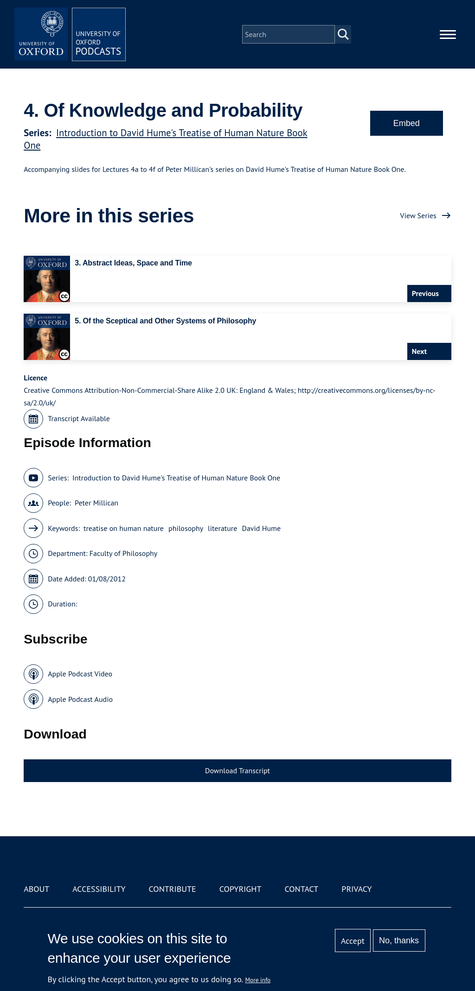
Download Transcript (237, 770)
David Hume (261, 528)
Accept (353, 940)
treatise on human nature (123, 528)
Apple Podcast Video (80, 673)
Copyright (240, 889)
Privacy (356, 889)
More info (258, 980)
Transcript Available (79, 418)
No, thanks (399, 940)
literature (222, 528)
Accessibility (98, 889)
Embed (406, 123)
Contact (301, 889)
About (36, 889)
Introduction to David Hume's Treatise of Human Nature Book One (176, 477)
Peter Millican (96, 502)
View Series (418, 215)
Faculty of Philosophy (123, 553)
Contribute (172, 889)
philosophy (185, 528)
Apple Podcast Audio (80, 699)
